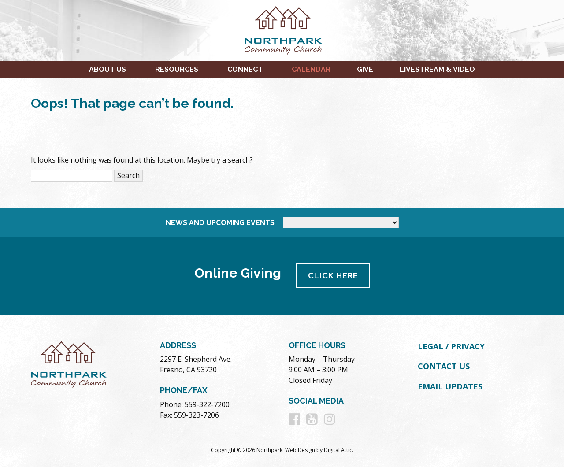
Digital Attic (338, 450)
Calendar (311, 69)
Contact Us (444, 366)
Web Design (300, 450)
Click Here (333, 275)
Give (365, 69)
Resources (176, 69)
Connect (245, 69)
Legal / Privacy (451, 346)
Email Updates (450, 386)
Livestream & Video (437, 69)
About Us (107, 69)
